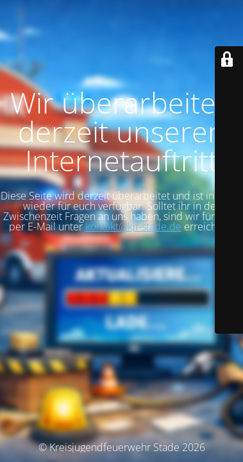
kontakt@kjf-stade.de (133, 226)
